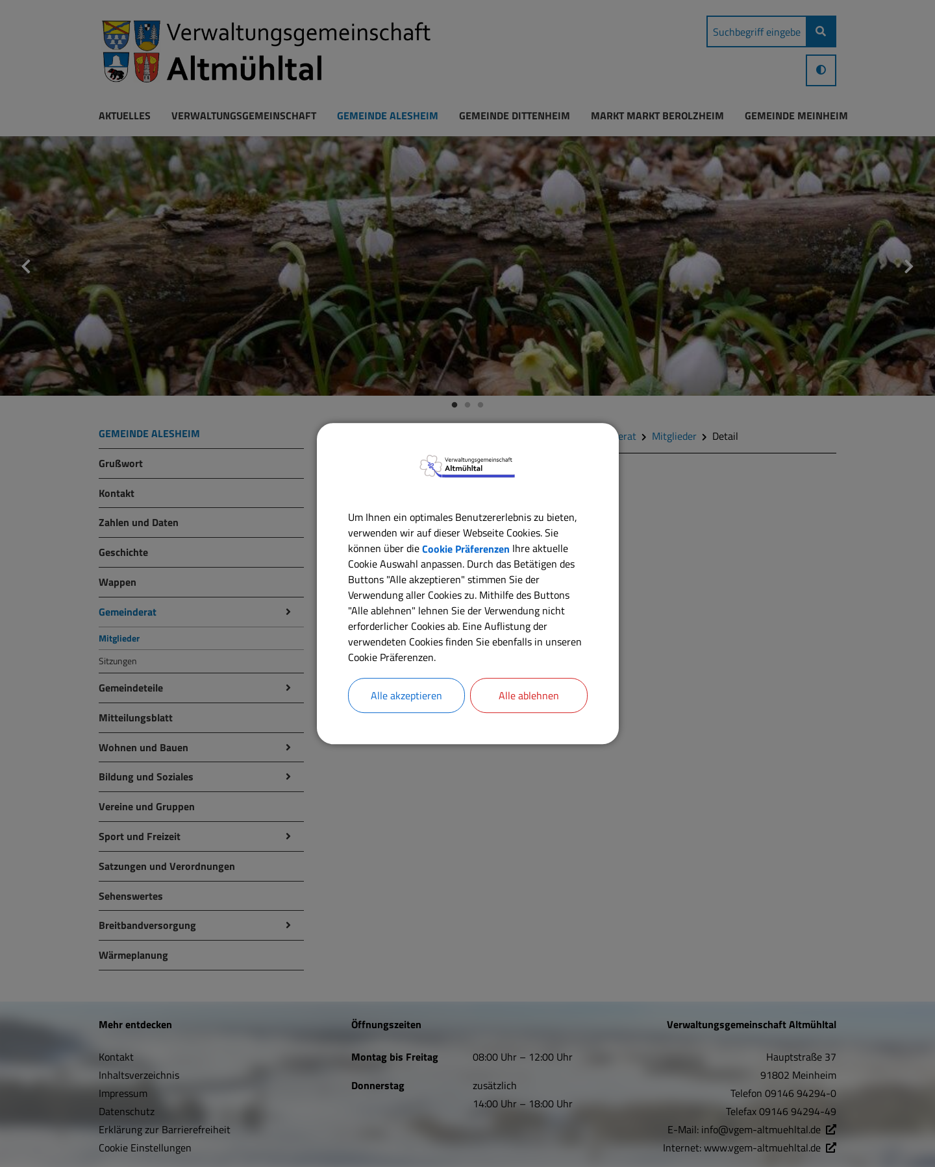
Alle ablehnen (529, 695)
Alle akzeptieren (406, 695)
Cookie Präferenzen (466, 548)
